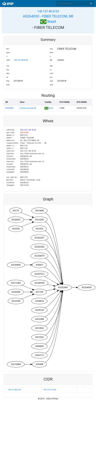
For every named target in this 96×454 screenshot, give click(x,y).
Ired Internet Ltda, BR (28, 108)
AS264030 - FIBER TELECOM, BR (48, 16)
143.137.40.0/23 (48, 11)
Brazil (48, 21)
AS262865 (9, 108)
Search (91, 3)
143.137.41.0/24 (49, 390)
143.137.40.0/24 (14, 390)
